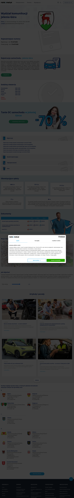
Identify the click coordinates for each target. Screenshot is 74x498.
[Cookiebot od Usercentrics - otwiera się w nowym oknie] (59, 237)
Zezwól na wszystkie (55, 260)
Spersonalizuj (37, 260)
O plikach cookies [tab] (56, 240)
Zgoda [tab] (17, 240)
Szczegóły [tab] (37, 240)
